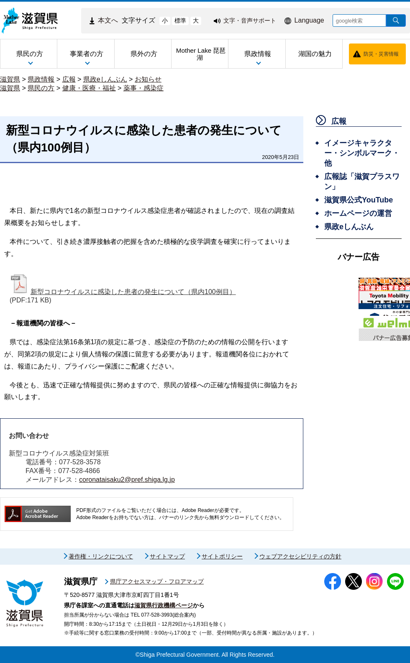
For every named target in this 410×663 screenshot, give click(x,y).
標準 (180, 20)
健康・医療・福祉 (89, 88)
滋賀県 (10, 79)
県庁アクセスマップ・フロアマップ (157, 581)
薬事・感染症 (143, 88)
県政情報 (41, 79)
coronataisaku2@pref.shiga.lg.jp (127, 479)
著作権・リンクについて (101, 556)
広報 (69, 79)
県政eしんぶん (105, 79)
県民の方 (41, 88)
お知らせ (148, 79)
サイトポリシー (222, 556)
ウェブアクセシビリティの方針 (300, 556)
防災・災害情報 (381, 54)
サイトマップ (167, 556)
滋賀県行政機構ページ (163, 605)
